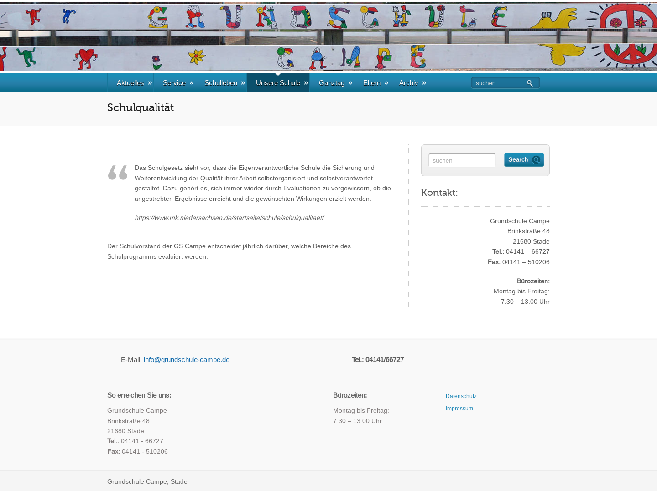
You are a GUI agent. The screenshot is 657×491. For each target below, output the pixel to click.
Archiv (412, 83)
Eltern (375, 83)
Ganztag (335, 83)
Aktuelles (134, 83)
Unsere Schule (282, 83)
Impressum (459, 408)
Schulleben (224, 83)
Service (178, 83)
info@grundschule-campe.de (186, 359)
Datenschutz (461, 396)
